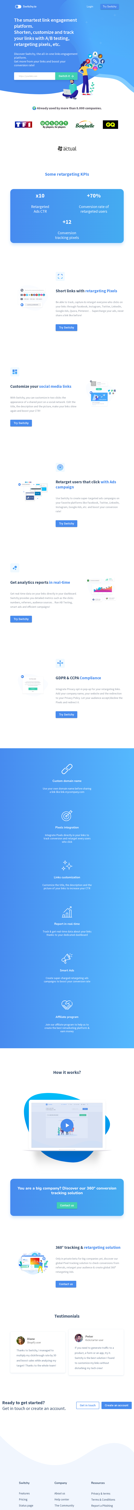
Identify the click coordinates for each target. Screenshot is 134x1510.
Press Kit (96, 1471)
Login (90, 6)
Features (24, 1452)
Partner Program (64, 1470)
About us (59, 1452)
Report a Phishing (102, 1464)
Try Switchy (109, 6)
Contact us (60, 1476)
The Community (64, 1464)
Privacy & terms (100, 1452)
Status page (26, 1464)
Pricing (23, 1458)
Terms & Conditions (103, 1458)
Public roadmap (28, 1476)
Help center (61, 1458)
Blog (21, 1470)
